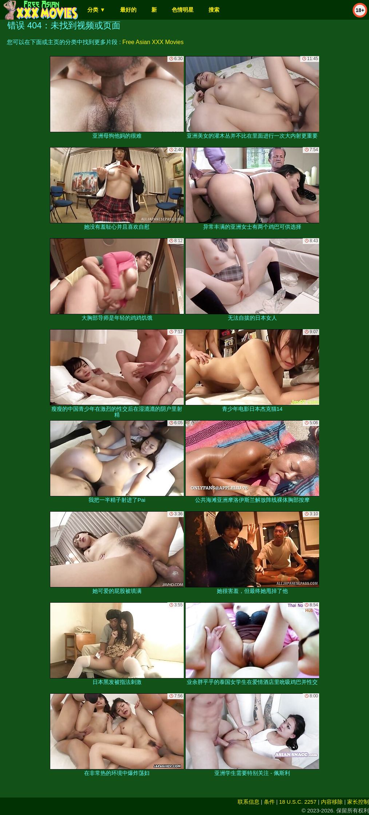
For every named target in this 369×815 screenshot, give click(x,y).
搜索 (214, 10)
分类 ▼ (96, 10)
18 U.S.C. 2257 (298, 802)
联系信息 (248, 802)
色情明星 (183, 10)
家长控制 (358, 802)
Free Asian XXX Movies (152, 42)
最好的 (128, 10)
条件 (269, 802)
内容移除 (332, 802)
